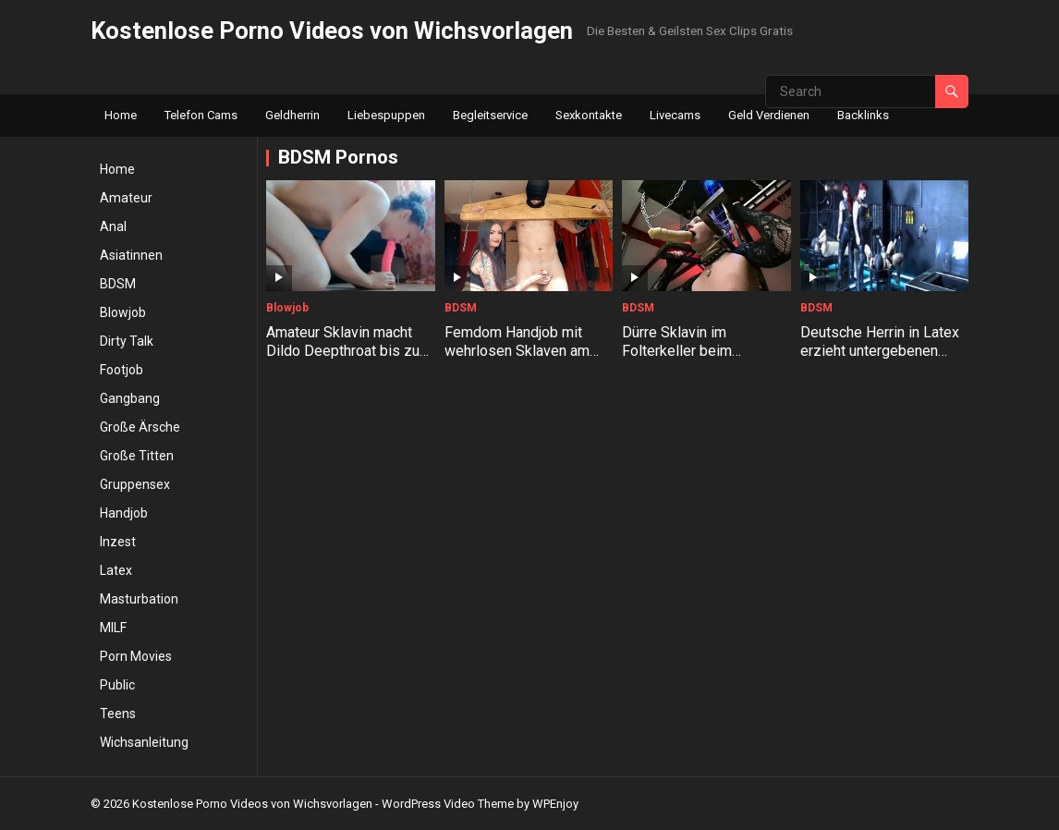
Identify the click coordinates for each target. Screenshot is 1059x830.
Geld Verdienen (768, 115)
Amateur (126, 197)
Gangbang (130, 398)
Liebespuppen (386, 115)
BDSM (118, 283)
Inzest (118, 541)
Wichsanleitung (144, 742)
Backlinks (863, 115)
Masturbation (139, 599)
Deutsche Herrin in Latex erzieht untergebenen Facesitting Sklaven (879, 351)
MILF (113, 627)
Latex (116, 570)
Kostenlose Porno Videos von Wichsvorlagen (332, 30)
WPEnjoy (555, 804)
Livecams (675, 115)
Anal (113, 226)
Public (117, 684)
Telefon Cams (200, 115)
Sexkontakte (588, 115)
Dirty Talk (126, 341)
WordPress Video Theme (448, 804)
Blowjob (123, 312)
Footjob (121, 369)
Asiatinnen (131, 255)
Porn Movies (136, 656)
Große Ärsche (140, 427)
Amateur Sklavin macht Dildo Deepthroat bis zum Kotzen (349, 351)
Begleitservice (490, 115)
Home (120, 115)
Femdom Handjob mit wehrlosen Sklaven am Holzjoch (517, 351)
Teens (118, 713)
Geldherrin (292, 115)
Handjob (124, 513)
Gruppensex (135, 484)
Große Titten (137, 455)
